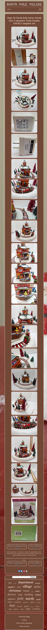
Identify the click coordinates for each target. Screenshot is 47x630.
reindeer (39, 602)
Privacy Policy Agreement (24, 623)
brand (37, 606)
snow (10, 609)
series (37, 586)
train (15, 583)
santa (37, 591)
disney (32, 606)
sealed (28, 609)
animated (17, 602)
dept (12, 605)
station (32, 602)
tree (32, 591)
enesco (11, 598)
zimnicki (19, 606)
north (30, 598)
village (27, 586)
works (22, 609)
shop (20, 594)
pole (20, 598)
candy (38, 599)
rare (10, 582)
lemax (10, 602)
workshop (36, 609)
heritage (37, 583)
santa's (11, 587)
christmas (15, 590)
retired (38, 595)
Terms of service (24, 626)
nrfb (19, 587)
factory (12, 594)
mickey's (16, 609)
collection (25, 602)
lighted (26, 606)
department (25, 582)
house (26, 590)
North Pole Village (24, 617)
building (28, 594)
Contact (24, 620)
